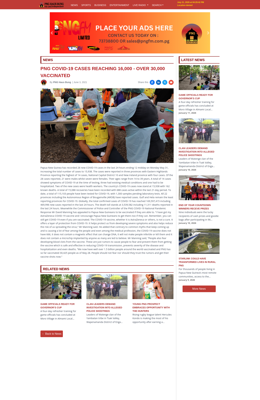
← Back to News (51, 333)
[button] (52, 33)
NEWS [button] (74, 5)
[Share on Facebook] (152, 82)
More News (199, 288)
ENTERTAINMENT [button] (119, 5)
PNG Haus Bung (62, 82)
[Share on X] (164, 82)
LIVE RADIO (139, 5)
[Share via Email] (171, 82)
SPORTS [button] (86, 5)
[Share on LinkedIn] (158, 82)
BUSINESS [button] (100, 5)
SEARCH (157, 5)
